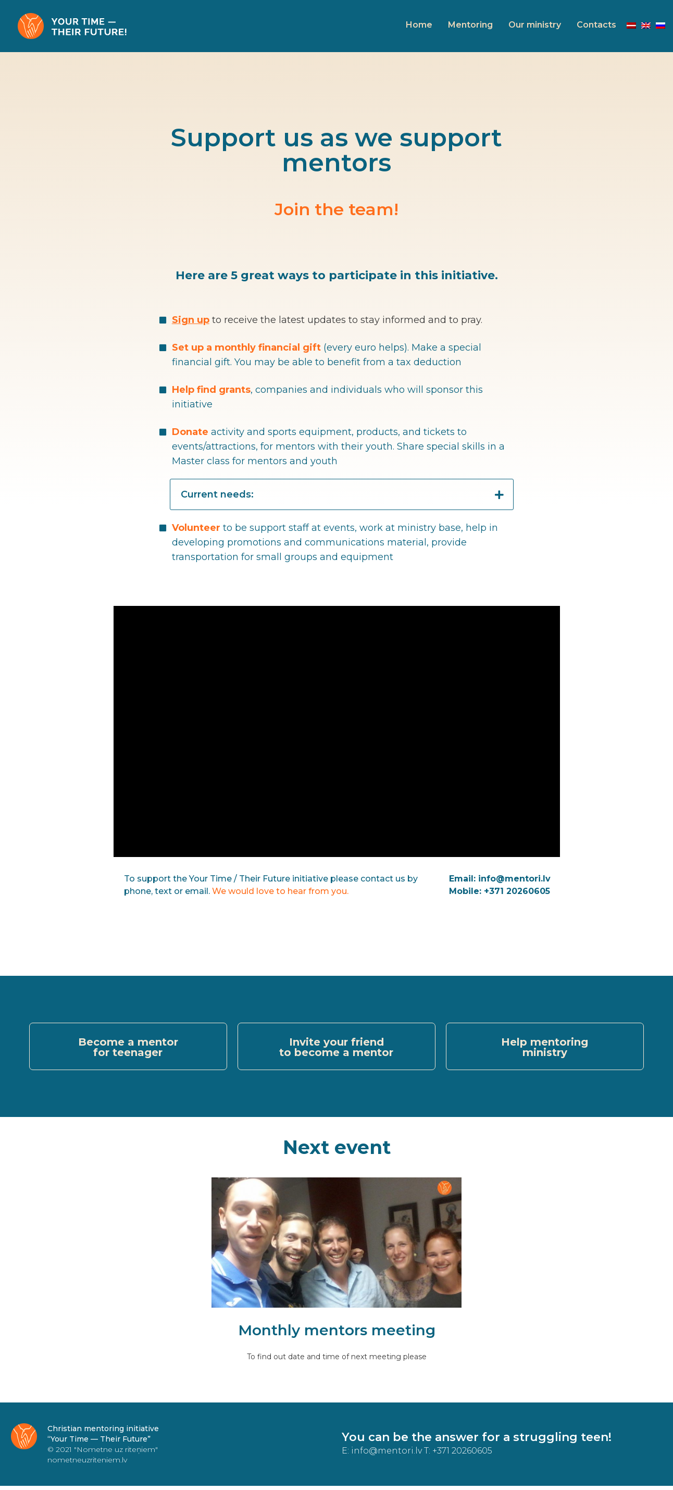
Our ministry (534, 25)
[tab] (341, 494)
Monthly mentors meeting (336, 1334)
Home (419, 25)
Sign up (190, 320)
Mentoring (470, 25)
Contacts (596, 25)
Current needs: (217, 494)
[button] (128, 1048)
